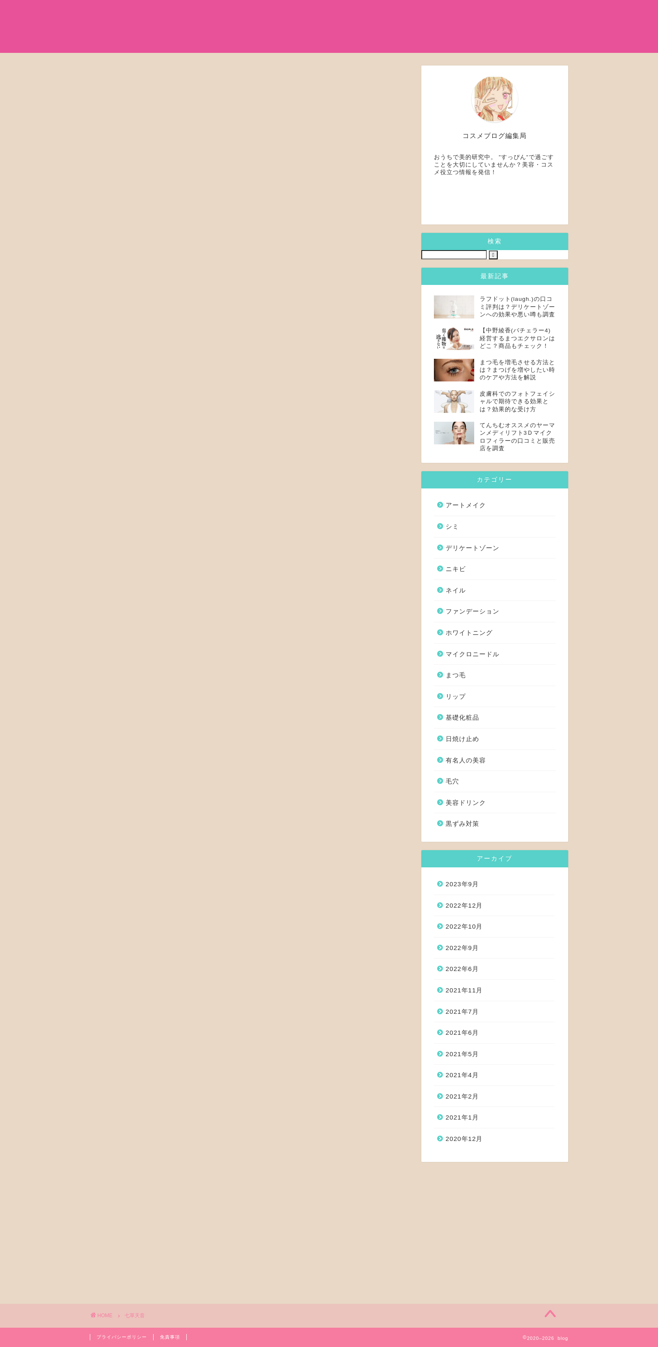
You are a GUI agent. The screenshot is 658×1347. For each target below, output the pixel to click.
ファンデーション (472, 611)
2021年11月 (464, 990)
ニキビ (456, 568)
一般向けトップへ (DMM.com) (284, 1109)
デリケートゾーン (472, 547)
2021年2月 (462, 1096)
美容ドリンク (466, 802)
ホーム (212, 13)
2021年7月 (462, 1011)
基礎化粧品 (260, 13)
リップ (456, 696)
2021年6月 (462, 1032)
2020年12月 (464, 1138)
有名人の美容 (318, 13)
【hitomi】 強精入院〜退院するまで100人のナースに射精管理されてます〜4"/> (312, 755)
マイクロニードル (427, 13)
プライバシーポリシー (122, 1336)
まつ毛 (369, 13)
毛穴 (452, 781)
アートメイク (466, 505)
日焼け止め (526, 13)
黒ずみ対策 (462, 823)
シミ (481, 13)
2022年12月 (464, 905)
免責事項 (170, 1336)
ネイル (456, 590)
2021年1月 (462, 1117)
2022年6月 (462, 968)
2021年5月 (462, 1053)
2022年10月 (464, 926)
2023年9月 (462, 884)
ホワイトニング (469, 632)
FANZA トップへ (259, 859)
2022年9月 (462, 947)
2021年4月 (462, 1074)
